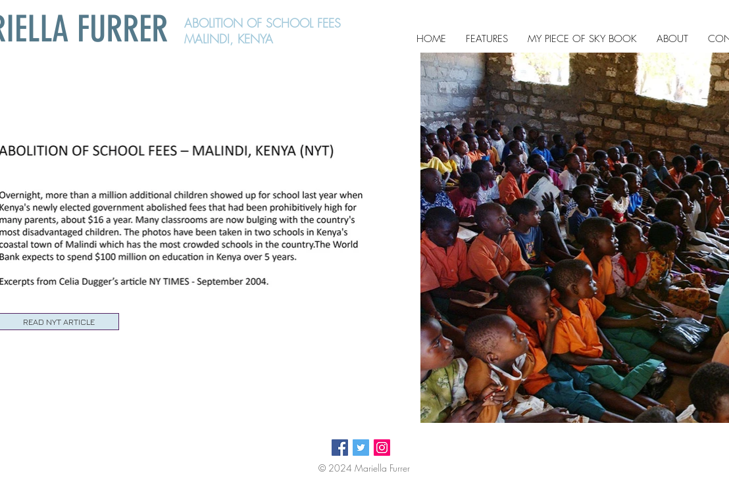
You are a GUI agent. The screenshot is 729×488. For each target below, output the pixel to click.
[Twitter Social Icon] (361, 447)
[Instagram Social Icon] (382, 447)
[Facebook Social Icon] (340, 447)
